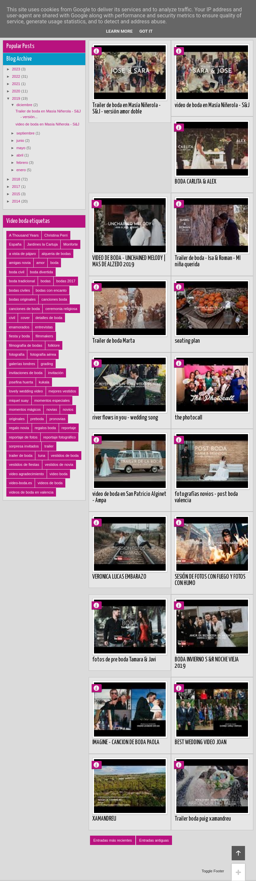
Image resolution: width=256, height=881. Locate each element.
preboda (37, 419)
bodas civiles (19, 290)
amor (40, 263)
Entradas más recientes (112, 840)
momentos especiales (52, 400)
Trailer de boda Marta (113, 341)
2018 (16, 179)
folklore (54, 345)
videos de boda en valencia (31, 492)
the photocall (188, 418)
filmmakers (44, 336)
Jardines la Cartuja (42, 244)
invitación (55, 373)
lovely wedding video (26, 391)
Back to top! (238, 853)
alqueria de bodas (56, 254)
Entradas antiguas (154, 840)
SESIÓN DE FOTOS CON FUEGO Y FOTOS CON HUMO (210, 580)
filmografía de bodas (25, 345)
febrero (22, 163)
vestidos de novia (59, 465)
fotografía (16, 354)
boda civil (16, 272)
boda (54, 263)
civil (12, 318)
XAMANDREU (104, 819)
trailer (49, 446)
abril (20, 155)
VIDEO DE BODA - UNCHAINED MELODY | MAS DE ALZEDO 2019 (129, 261)
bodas (46, 281)
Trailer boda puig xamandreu (203, 819)
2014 (16, 201)
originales (17, 419)
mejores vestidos (62, 391)
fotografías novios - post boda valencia (206, 497)
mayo (21, 148)
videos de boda (50, 483)
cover (25, 318)
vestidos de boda (65, 456)
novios (68, 409)
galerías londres (22, 364)
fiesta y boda (19, 336)
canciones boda (54, 299)
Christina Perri (56, 235)
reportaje (69, 428)
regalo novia (19, 428)
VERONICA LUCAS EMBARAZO (119, 577)
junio (20, 140)
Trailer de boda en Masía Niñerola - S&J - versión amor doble (126, 108)
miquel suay (19, 400)
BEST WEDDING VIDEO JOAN (200, 743)
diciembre (24, 105)
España (15, 244)
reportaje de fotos (23, 437)
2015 (16, 194)
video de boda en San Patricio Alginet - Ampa (129, 497)
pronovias (57, 419)
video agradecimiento (26, 474)
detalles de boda (48, 318)
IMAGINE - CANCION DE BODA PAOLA (125, 743)
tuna (41, 456)
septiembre (25, 133)
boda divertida (41, 272)
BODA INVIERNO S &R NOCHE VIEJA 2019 (207, 663)
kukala (44, 382)
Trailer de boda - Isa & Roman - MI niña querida (207, 261)
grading (47, 364)
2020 (16, 91)
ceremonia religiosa (61, 309)
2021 (16, 84)
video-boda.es (20, 483)
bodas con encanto (51, 290)
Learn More (119, 31)
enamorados (19, 327)
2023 (16, 69)
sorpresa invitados (24, 446)
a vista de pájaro (22, 254)
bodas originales (22, 299)
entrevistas (44, 327)
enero (21, 170)
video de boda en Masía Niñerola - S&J (212, 105)
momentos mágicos (25, 409)
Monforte (70, 244)
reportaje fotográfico (59, 437)
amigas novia (20, 263)
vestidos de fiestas (24, 465)
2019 (16, 98)
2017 (16, 187)
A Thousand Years (24, 235)
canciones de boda (24, 309)
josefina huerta (21, 382)
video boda (59, 474)
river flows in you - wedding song (125, 418)
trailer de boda (20, 456)
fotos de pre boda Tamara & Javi (124, 660)
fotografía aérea (43, 354)
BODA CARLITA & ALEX (195, 182)
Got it (146, 31)
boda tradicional (22, 281)
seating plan (187, 341)
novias (51, 409)
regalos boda (45, 428)
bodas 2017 (66, 281)
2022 (16, 76)
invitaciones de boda (25, 373)
